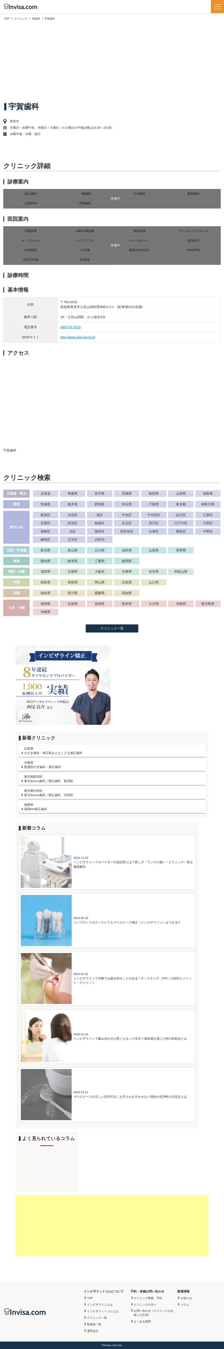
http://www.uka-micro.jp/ (77, 337)
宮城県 (127, 493)
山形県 (181, 493)
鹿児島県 (207, 604)
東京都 (181, 504)
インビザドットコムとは (102, 1311)
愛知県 (45, 561)
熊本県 (127, 604)
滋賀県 (45, 571)
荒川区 (154, 523)
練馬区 (45, 539)
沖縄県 (45, 612)
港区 (99, 515)
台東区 (154, 531)
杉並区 (73, 523)
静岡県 (127, 561)
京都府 (73, 571)
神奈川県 (207, 504)
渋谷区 (73, 515)
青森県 (73, 493)
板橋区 (100, 523)
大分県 (154, 604)
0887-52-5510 (70, 327)
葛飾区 (45, 531)
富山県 (73, 550)
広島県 (127, 582)
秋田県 (154, 493)
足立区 (127, 523)
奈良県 (154, 571)
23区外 (99, 539)
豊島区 (181, 531)
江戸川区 (180, 523)
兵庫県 (127, 571)
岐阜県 (73, 561)
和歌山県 (180, 571)
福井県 (127, 550)
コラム (185, 1304)
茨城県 (45, 504)
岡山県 (100, 582)
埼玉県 (127, 504)
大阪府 (100, 571)
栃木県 (73, 504)
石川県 (100, 550)
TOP (90, 1298)
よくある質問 (142, 1321)
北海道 (45, 493)
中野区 (208, 531)
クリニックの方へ (145, 1304)
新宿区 (45, 515)
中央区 (127, 515)
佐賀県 (73, 604)
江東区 (208, 515)
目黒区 (45, 523)
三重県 (100, 561)
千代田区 (153, 515)
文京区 (73, 539)
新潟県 (45, 550)
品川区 (181, 515)
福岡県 (45, 604)
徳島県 (45, 593)
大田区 (208, 523)
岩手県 (100, 493)
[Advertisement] (112, 60)
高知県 (127, 593)
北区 (72, 531)
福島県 (208, 493)
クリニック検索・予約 (148, 1298)
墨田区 (100, 531)
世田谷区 (126, 531)
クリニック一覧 (112, 628)
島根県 (73, 582)
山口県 (154, 582)
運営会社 (92, 1331)
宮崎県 (181, 604)
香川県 (73, 593)
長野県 (181, 550)
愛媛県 (100, 593)
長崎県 (100, 604)
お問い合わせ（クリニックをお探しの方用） (154, 1313)
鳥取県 (45, 582)
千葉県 (154, 504)
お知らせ (186, 1298)
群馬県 (100, 504)
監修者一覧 (94, 1324)
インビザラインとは (100, 1304)
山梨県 (154, 550)
